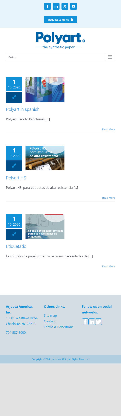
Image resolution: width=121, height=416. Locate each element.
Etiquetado (16, 246)
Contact (50, 321)
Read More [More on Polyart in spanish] (108, 129)
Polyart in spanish (23, 109)
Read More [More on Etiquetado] (108, 266)
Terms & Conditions (59, 327)
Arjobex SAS (59, 359)
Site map (50, 315)
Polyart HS (16, 177)
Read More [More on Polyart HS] (108, 197)
